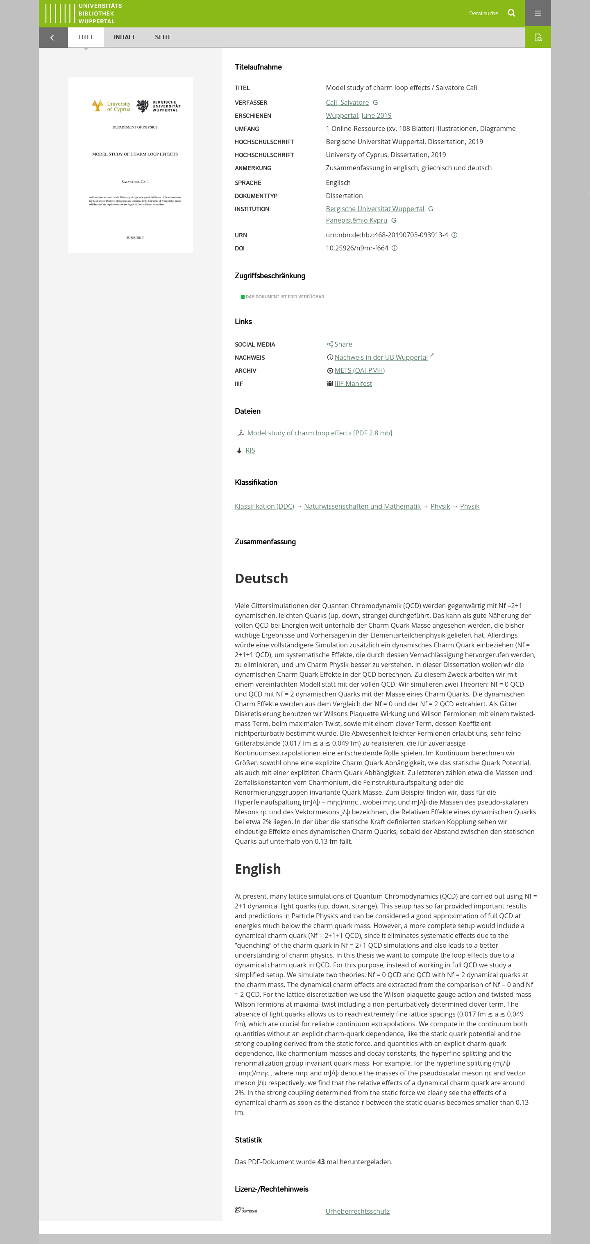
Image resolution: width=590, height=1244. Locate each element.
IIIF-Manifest (353, 383)
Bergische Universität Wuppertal (375, 208)
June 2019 (376, 115)
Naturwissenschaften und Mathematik (362, 506)
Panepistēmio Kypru (357, 220)
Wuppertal (342, 115)
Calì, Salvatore (347, 102)
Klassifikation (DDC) (264, 506)
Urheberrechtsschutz (357, 1211)
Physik (440, 506)
